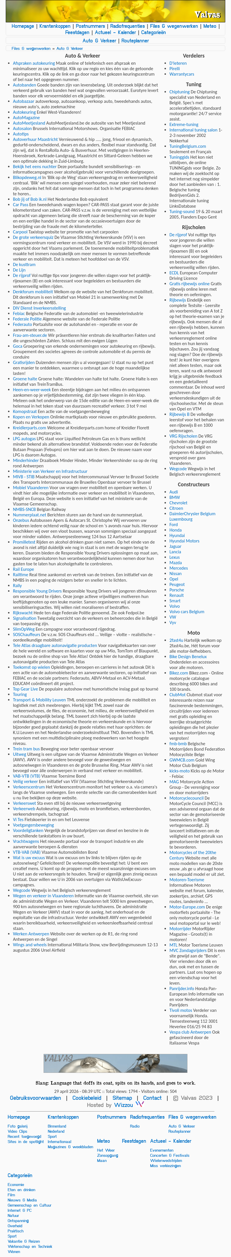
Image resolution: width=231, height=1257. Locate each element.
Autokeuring (24, 112)
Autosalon (22, 128)
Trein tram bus (26, 749)
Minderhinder (26, 460)
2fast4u (176, 640)
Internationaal (59, 1141)
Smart (175, 600)
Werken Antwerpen (31, 934)
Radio (135, 1125)
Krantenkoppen (55, 26)
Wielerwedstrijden (166, 1160)
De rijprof (22, 275)
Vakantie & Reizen (24, 1241)
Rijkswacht (23, 612)
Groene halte (25, 378)
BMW (174, 497)
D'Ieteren (178, 63)
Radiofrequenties (127, 26)
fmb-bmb (178, 743)
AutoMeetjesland (29, 123)
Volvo (174, 606)
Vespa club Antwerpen (190, 1032)
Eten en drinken (21, 1189)
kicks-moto (179, 771)
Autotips (21, 134)
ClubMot (177, 694)
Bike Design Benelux (188, 656)
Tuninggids (179, 157)
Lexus (174, 557)
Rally (17, 585)
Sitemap (122, 1097)
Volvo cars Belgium (186, 611)
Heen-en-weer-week (32, 389)
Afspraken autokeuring (34, 63)
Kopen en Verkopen (31, 417)
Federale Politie (27, 319)
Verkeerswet (24, 803)
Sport (52, 1136)
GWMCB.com (181, 760)
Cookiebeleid (87, 1097)
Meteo (209, 26)
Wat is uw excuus (29, 857)
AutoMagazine (26, 117)
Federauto (22, 324)
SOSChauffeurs (26, 634)
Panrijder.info (181, 988)
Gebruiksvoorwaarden (35, 1097)
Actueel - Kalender (115, 32)
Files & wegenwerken (174, 26)
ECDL (174, 273)
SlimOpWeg (24, 629)
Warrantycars (181, 74)
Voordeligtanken (28, 830)
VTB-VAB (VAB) (26, 852)
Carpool (20, 232)
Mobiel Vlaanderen (30, 487)
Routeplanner (135, 40)
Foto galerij (18, 1125)
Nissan (175, 573)
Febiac (19, 313)
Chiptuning (179, 92)
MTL (173, 945)
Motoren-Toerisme (186, 879)
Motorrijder (180, 928)
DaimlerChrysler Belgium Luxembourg (192, 516)
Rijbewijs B (179, 414)
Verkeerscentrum (29, 787)
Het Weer (106, 1149)
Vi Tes (18, 819)
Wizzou (129, 1104)
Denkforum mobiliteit (33, 291)
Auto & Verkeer (99, 40)
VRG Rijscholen (183, 436)
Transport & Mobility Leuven (39, 700)
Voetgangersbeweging (33, 825)
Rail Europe (23, 569)
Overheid (15, 1225)
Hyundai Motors (184, 541)
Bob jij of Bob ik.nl (29, 199)
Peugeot (177, 584)
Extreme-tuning (183, 124)
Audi (173, 492)
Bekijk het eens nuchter (34, 166)
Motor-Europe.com (187, 907)
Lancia (175, 551)
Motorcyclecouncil (186, 798)
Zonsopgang (107, 1155)
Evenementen (161, 1149)
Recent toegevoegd (24, 1136)
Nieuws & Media (22, 1199)
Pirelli (174, 68)
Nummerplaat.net (29, 515)
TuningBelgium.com (187, 146)
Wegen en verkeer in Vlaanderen (43, 895)
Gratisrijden (24, 362)
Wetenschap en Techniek (30, 1246)
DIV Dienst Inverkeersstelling (39, 308)
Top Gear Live (25, 689)
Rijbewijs (177, 300)
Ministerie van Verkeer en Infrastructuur (50, 471)
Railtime (20, 574)
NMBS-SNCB (24, 509)
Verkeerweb (24, 808)
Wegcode (21, 890)
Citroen (176, 508)
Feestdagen (77, 32)
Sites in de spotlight (26, 1141)
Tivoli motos (180, 1010)
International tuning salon (193, 130)
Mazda (175, 562)
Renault (176, 595)
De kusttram (24, 264)
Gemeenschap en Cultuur (29, 1204)
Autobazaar (23, 101)
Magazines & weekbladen (70, 1146)
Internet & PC (20, 1210)
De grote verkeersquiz (33, 237)
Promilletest (24, 542)
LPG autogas (24, 438)
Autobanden (24, 85)
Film (11, 1194)
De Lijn (19, 270)
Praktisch (16, 1230)
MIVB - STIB (23, 476)
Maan (102, 1160)
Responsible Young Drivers (37, 591)
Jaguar (175, 546)
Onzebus (21, 520)
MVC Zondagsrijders (188, 950)
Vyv (172, 622)
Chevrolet (178, 502)
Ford (173, 524)
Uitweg (19, 754)
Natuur (13, 1215)
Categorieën (153, 32)
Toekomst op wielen (31, 667)
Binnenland (57, 1125)
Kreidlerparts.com (29, 427)
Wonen (14, 1251)
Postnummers (90, 26)
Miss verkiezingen (165, 1165)
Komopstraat (25, 411)
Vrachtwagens (26, 841)
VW (172, 617)
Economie (16, 1184)
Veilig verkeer (25, 781)
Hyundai (177, 535)
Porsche (176, 590)
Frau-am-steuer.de (30, 335)
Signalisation (24, 618)
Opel (173, 579)
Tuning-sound (182, 211)
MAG (174, 781)
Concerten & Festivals (169, 1155)
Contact (152, 1097)
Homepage (23, 26)
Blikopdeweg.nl (27, 177)
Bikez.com (178, 673)
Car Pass (20, 204)
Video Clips (17, 1131)
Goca (17, 346)
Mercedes (178, 568)
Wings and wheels (30, 944)
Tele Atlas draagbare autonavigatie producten (55, 645)
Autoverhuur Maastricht (35, 139)
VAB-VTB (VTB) (26, 776)
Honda (175, 530)
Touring (20, 694)
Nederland (56, 1131)
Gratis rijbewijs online (189, 283)
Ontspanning (18, 1220)
